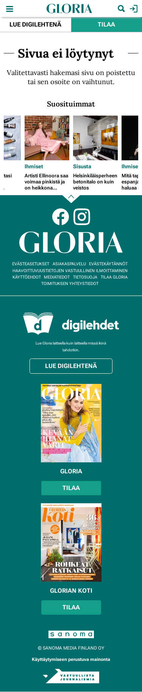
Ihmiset (34, 166)
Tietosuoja (85, 277)
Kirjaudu (132, 9)
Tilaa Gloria (114, 277)
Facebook (60, 216)
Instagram (81, 216)
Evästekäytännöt (108, 263)
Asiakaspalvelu (69, 263)
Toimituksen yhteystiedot (69, 283)
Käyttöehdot (26, 277)
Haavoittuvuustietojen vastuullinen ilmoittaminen (70, 270)
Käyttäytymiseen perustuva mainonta (71, 659)
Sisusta (82, 166)
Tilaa (106, 24)
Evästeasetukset (30, 263)
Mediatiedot (57, 277)
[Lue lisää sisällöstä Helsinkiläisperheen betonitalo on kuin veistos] (95, 138)
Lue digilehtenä (35, 24)
